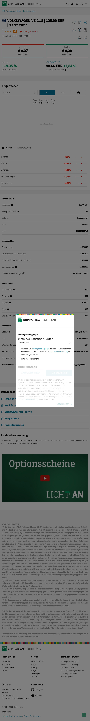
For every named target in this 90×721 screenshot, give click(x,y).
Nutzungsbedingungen (40, 349)
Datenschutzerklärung (59, 352)
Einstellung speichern (30, 359)
